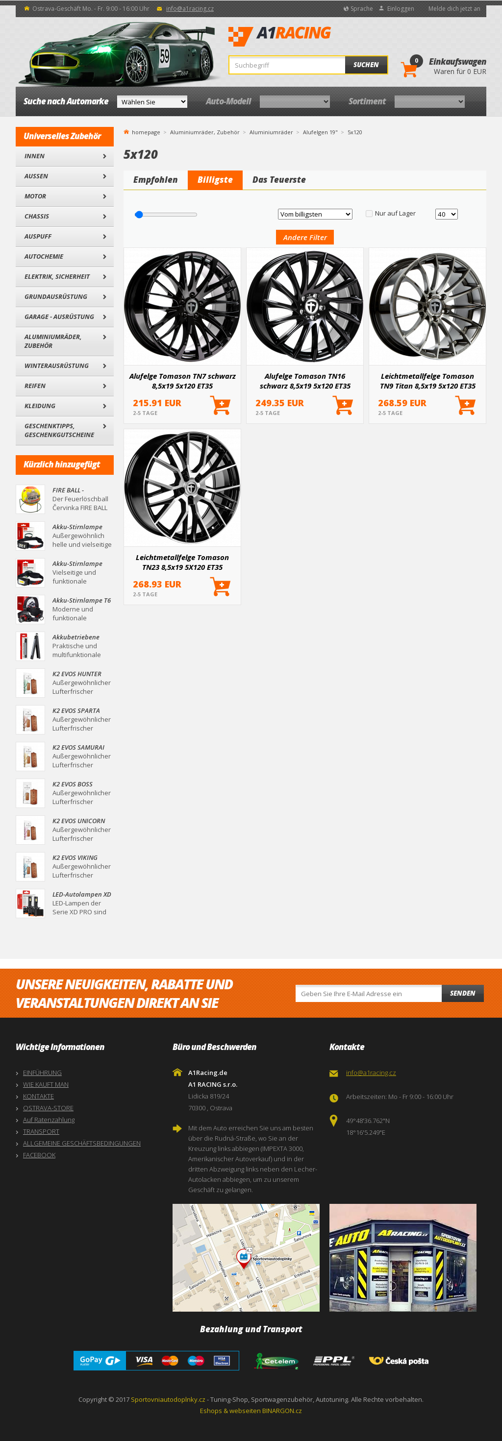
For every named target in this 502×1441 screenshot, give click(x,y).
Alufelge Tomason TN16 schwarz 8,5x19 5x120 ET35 (305, 381)
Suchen (366, 64)
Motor (35, 196)
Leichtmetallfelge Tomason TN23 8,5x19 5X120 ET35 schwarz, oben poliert (182, 562)
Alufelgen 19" (320, 132)
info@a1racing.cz (190, 8)
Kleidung (40, 405)
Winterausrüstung (57, 365)
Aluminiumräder (271, 132)
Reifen (35, 385)
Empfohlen (155, 179)
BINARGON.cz (282, 1410)
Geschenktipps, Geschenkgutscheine (59, 430)
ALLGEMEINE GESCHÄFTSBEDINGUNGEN (82, 1143)
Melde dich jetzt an (454, 8)
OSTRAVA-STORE (48, 1107)
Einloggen (400, 8)
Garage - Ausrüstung (59, 316)
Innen (35, 155)
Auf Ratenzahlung (49, 1119)
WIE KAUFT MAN (46, 1084)
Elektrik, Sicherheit (57, 276)
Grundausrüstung (56, 296)
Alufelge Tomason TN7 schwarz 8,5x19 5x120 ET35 (182, 381)
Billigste (215, 179)
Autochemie (44, 256)
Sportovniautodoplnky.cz (168, 1399)
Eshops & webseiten (230, 1410)
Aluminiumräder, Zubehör (53, 341)
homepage (146, 131)
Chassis (37, 216)
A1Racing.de (312, 36)
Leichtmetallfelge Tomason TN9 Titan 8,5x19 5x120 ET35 (428, 381)
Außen (36, 175)
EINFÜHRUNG (42, 1072)
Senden (463, 993)
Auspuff (38, 236)
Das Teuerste (279, 179)
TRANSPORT (41, 1131)
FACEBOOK (39, 1154)
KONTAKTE (38, 1096)
